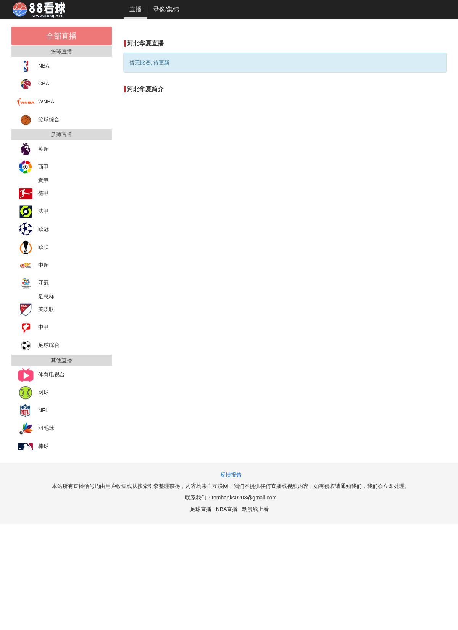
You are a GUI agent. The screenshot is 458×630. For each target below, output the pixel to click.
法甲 (33, 211)
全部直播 (61, 36)
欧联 (33, 247)
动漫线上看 (255, 509)
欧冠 (33, 229)
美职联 (35, 309)
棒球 (33, 446)
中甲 (33, 327)
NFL (32, 410)
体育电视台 (41, 374)
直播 (135, 9)
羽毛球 (35, 428)
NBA (33, 66)
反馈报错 (231, 475)
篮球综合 (38, 120)
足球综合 (38, 345)
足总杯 (46, 296)
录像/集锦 (166, 9)
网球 (33, 392)
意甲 (43, 180)
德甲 (33, 193)
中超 (33, 265)
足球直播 (200, 509)
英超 (33, 149)
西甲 (33, 167)
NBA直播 (227, 509)
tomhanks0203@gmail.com (244, 498)
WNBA (35, 102)
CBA (33, 84)
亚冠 (33, 283)
